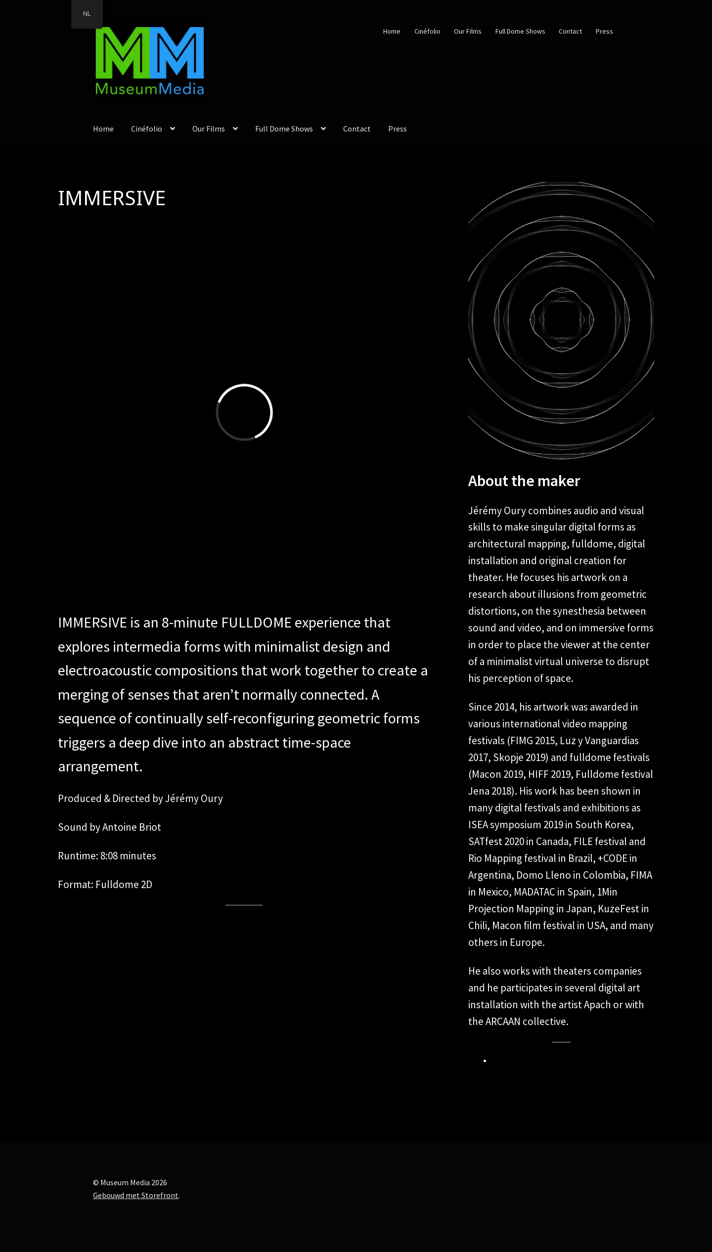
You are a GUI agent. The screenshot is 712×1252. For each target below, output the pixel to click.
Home (391, 31)
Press (604, 31)
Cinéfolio (427, 31)
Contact (570, 31)
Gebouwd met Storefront (135, 1195)
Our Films (468, 31)
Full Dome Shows (520, 31)
